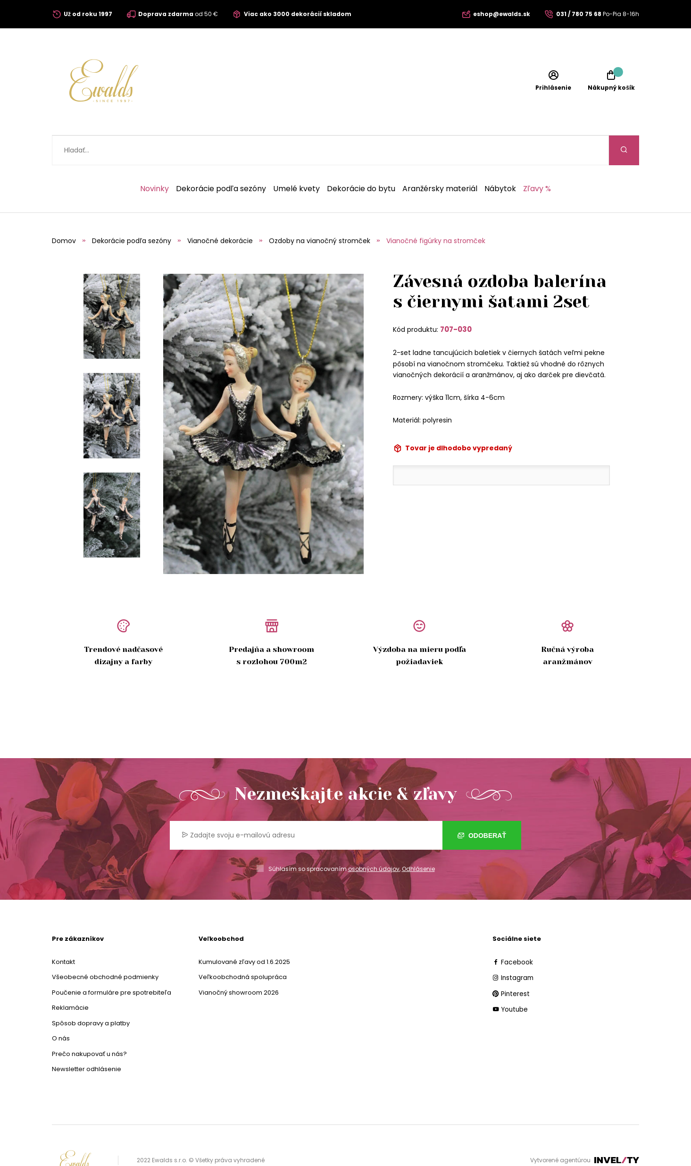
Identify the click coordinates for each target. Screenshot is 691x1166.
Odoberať (482, 806)
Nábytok (500, 159)
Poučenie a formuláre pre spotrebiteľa (111, 962)
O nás (61, 1008)
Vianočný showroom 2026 (239, 962)
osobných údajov (374, 839)
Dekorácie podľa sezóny (221, 159)
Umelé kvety (296, 159)
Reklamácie (70, 977)
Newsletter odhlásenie (86, 1039)
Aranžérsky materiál (439, 159)
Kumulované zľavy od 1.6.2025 (244, 932)
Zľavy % (537, 159)
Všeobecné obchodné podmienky (105, 947)
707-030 (456, 299)
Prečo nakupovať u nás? (89, 1024)
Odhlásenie (418, 839)
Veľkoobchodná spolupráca (243, 947)
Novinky (154, 159)
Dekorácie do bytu (361, 159)
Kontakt (63, 932)
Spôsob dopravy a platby (91, 993)
